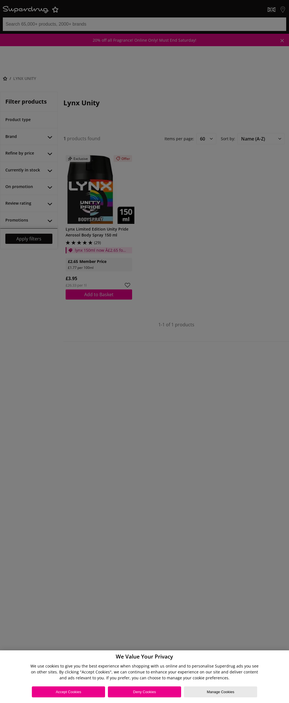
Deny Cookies (144, 692)
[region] (144, 676)
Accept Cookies (68, 692)
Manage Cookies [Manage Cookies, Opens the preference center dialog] (220, 692)
